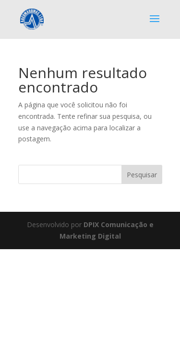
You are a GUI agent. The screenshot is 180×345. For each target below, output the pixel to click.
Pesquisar (142, 174)
